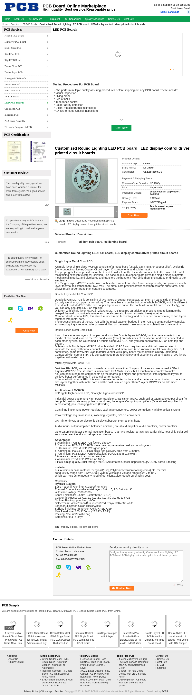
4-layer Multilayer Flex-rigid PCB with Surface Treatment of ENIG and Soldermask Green (133, 663)
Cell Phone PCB (12, 108)
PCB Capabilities (72, 19)
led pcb (73, 527)
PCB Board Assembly (15, 121)
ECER (165, 691)
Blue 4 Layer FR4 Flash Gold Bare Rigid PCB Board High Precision (95, 682)
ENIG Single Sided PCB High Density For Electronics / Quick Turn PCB (57, 682)
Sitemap (161, 668)
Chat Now (176, 8)
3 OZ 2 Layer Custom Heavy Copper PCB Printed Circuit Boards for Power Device (95, 673)
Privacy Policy (31, 691)
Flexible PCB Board (14, 35)
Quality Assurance (94, 19)
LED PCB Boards (29, 24)
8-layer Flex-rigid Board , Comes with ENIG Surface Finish (132, 673)
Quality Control (16, 662)
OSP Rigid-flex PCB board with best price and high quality (132, 682)
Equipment (54, 19)
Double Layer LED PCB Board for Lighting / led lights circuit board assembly (154, 640)
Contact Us (114, 19)
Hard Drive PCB (12, 90)
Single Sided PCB (13, 48)
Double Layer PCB (14, 72)
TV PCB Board (12, 96)
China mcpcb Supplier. (52, 691)
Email (187, 8)
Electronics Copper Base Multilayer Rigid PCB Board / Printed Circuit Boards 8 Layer (95, 663)
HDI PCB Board (12, 84)
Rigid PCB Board (13, 60)
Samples (15, 24)
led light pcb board (88, 527)
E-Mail (160, 665)
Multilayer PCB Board (15, 41)
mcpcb (64, 527)
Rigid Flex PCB (12, 54)
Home (7, 19)
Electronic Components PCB (18, 127)
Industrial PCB (12, 115)
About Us (19, 19)
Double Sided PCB (13, 66)
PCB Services (36, 19)
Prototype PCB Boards (15, 78)
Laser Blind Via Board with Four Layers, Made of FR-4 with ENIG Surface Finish (130, 640)
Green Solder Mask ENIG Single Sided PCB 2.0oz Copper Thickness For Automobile (60, 640)
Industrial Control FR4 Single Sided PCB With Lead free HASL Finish (57, 673)
